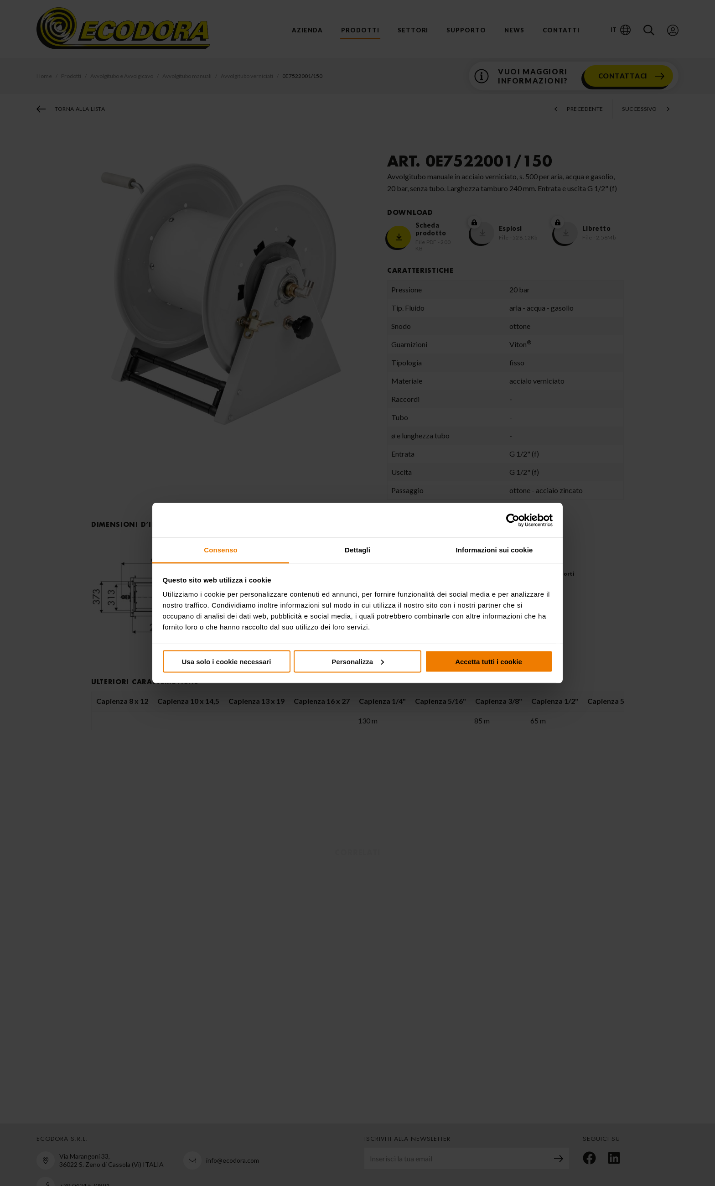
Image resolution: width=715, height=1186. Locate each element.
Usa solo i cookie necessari (226, 661)
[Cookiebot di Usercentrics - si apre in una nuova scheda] (513, 520)
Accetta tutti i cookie (488, 661)
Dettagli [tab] (357, 550)
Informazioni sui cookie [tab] (494, 550)
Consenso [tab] (220, 550)
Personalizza (358, 661)
